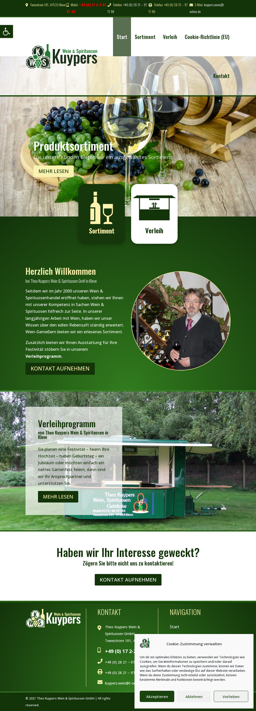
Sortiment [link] (145, 36)
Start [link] (122, 36)
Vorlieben (231, 696)
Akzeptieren (157, 696)
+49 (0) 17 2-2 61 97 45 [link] (130, 651)
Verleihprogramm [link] (44, 356)
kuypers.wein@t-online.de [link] (125, 683)
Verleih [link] (170, 36)
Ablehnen (194, 696)
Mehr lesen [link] (58, 496)
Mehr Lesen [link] (53, 173)
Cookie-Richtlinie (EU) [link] (207, 36)
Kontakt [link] (221, 76)
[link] (6, 31)
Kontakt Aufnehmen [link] (60, 368)
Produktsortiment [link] (73, 147)
